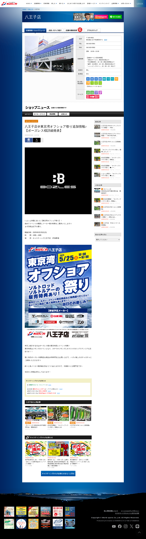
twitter (131, 526)
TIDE (127, 520)
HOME (24, 9)
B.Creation (108, 520)
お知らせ (64, 114)
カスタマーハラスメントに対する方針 (127, 513)
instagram (125, 526)
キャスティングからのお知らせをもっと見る (58, 473)
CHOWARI (117, 520)
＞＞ (60, 389)
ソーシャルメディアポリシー (130, 511)
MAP (105, 40)
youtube (114, 526)
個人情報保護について (111, 511)
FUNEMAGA (135, 520)
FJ (123, 520)
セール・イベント (39, 114)
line (137, 526)
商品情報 (52, 114)
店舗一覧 (30, 9)
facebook (120, 526)
